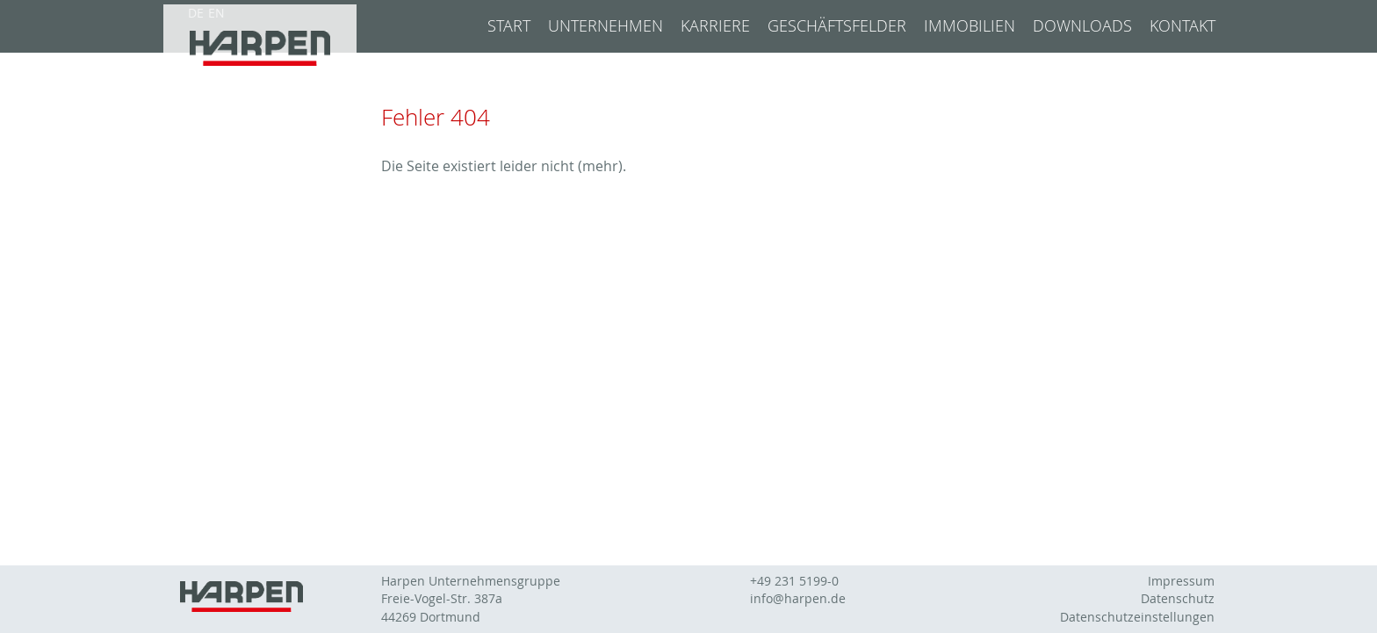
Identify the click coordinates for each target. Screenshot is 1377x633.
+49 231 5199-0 (794, 581)
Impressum (1181, 581)
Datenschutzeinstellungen (1137, 617)
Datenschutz (1178, 599)
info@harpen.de (798, 599)
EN (216, 13)
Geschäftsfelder (837, 26)
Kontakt (1182, 26)
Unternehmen (605, 26)
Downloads (1082, 26)
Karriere (715, 26)
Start (508, 26)
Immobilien (969, 26)
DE (196, 13)
